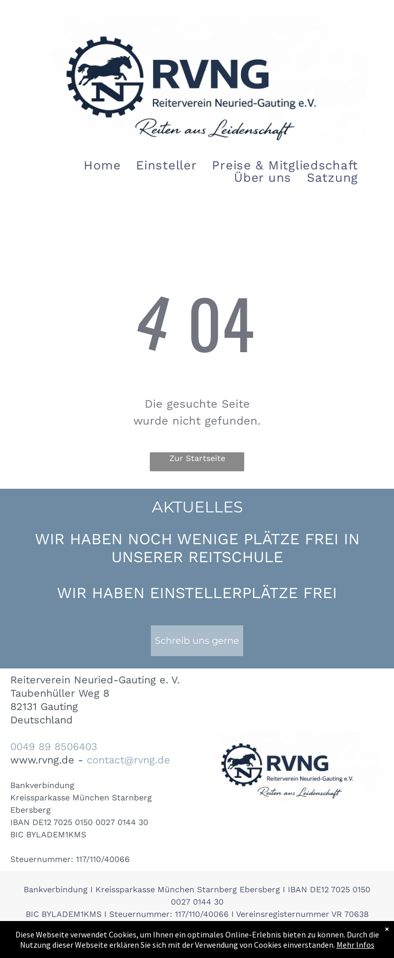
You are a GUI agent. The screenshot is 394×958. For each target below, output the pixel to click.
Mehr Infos (356, 945)
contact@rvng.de (128, 760)
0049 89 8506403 (53, 746)
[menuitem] (102, 165)
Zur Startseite (197, 458)
